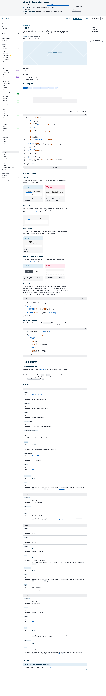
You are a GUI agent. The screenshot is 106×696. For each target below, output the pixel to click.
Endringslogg (39, 39)
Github (25, 39)
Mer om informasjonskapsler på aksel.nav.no (58, 5)
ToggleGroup (31, 261)
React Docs (61, 489)
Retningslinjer (94, 29)
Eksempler (93, 27)
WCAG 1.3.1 (49, 288)
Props (92, 34)
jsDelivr (50, 667)
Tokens (92, 36)
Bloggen (86, 18)
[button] (96, 41)
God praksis (69, 18)
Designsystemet (77, 18)
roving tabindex (42, 369)
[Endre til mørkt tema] (102, 18)
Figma (31, 39)
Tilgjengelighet (94, 31)
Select (35, 212)
